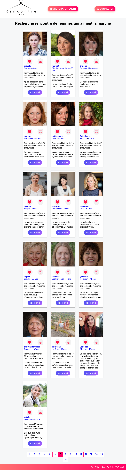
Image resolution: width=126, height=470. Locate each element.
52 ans (89, 209)
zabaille (27, 66)
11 (81, 454)
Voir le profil (35, 92)
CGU (97, 467)
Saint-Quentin (58, 279)
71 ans (93, 279)
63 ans (37, 419)
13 (91, 454)
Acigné (27, 209)
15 (101, 454)
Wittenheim (57, 209)
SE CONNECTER (104, 8)
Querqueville (85, 68)
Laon (54, 138)
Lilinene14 (84, 206)
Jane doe (84, 347)
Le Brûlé (55, 349)
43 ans (92, 349)
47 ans (91, 138)
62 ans (35, 279)
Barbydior (56, 206)
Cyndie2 (83, 66)
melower (28, 206)
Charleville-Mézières (61, 68)
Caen (82, 209)
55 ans (68, 279)
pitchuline (56, 347)
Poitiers (83, 138)
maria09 (55, 66)
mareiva (27, 136)
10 (76, 454)
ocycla (27, 276)
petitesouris (57, 136)
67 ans (36, 349)
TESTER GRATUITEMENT (63, 8)
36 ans (38, 138)
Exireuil (27, 279)
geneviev (84, 276)
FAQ (91, 467)
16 (65, 459)
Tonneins (28, 349)
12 (86, 454)
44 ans (34, 68)
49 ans (67, 209)
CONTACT (119, 467)
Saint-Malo (28, 138)
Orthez (27, 68)
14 (96, 454)
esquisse (56, 276)
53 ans (64, 349)
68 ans (35, 209)
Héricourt (84, 279)
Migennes (28, 419)
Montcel (83, 349)
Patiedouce (85, 136)
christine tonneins (32, 347)
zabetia (27, 417)
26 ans (61, 138)
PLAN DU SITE (107, 467)
